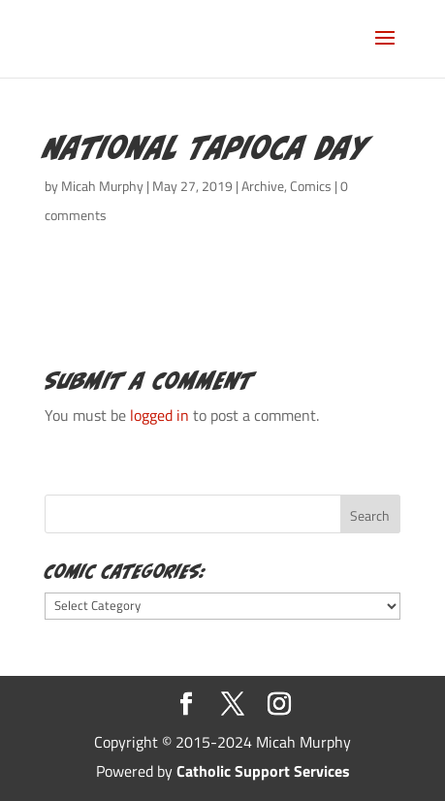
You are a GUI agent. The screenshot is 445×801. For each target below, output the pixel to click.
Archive (262, 186)
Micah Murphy (102, 186)
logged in (159, 415)
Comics (311, 186)
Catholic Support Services (263, 771)
